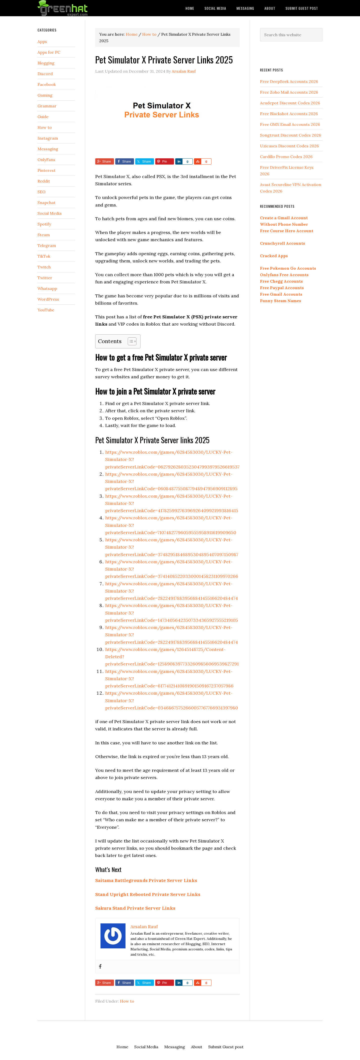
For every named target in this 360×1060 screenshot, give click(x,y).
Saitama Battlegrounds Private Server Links (146, 880)
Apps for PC (49, 52)
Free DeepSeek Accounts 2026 (289, 81)
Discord (45, 73)
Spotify (44, 223)
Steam (44, 234)
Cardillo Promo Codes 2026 (286, 156)
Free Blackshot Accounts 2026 (289, 113)
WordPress (48, 299)
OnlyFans (46, 159)
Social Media (50, 213)
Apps (42, 41)
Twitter (45, 277)
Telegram (47, 245)
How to (127, 1001)
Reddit (44, 181)
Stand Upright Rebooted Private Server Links (147, 894)
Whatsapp (47, 288)
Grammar (47, 105)
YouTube (46, 309)
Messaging (48, 148)
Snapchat (47, 202)
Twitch (44, 266)
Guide (43, 116)
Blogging (46, 62)
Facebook (47, 84)
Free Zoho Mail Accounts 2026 (289, 92)
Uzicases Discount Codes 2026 (289, 145)
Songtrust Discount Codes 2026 (290, 135)
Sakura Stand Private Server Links (135, 908)
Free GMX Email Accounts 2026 (290, 124)
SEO (42, 191)
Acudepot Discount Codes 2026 (290, 102)
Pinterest (47, 170)
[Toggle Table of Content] (129, 341)
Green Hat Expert (78, 8)
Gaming (45, 95)
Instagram (48, 138)
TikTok (44, 256)
